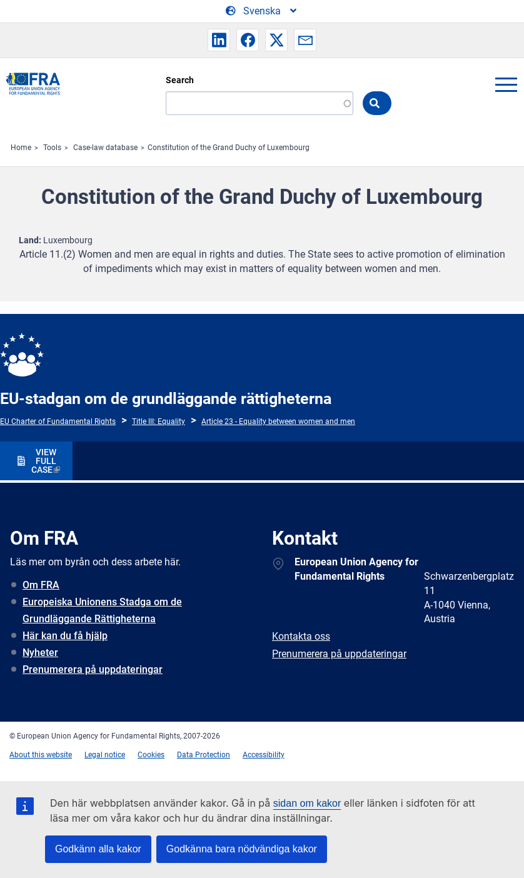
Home (21, 147)
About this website (40, 754)
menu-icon (506, 84)
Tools (52, 147)
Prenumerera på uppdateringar (93, 669)
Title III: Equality (158, 421)
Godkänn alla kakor (98, 849)
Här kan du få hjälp (65, 636)
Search (180, 80)
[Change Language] (262, 11)
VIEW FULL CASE (43, 461)
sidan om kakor (307, 803)
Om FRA (41, 585)
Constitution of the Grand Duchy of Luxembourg (229, 147)
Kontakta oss (301, 636)
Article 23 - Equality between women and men (278, 421)
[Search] (259, 103)
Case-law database (105, 147)
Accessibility (264, 754)
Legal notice (104, 754)
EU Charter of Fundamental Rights (58, 421)
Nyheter (40, 652)
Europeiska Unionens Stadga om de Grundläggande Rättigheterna (102, 610)
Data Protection (203, 754)
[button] (219, 40)
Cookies (151, 754)
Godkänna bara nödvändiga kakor (241, 849)
